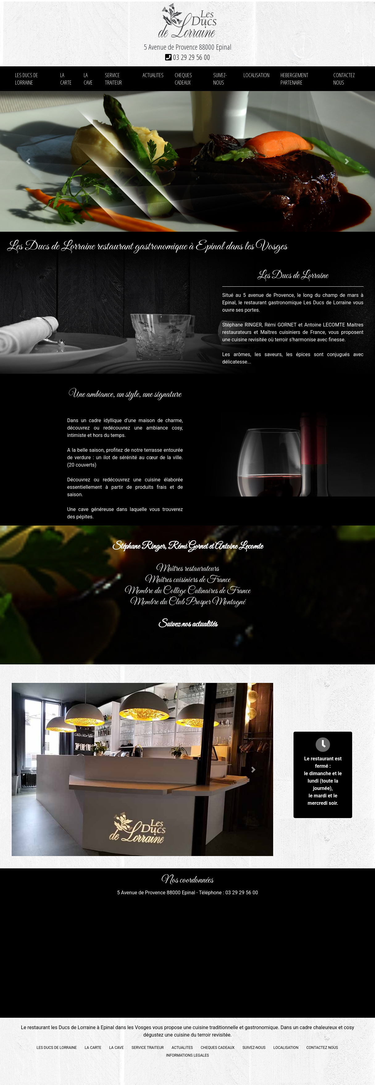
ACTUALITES (153, 75)
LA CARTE (66, 78)
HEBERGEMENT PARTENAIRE (294, 78)
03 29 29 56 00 (187, 57)
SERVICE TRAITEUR (113, 78)
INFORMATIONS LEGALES (187, 1055)
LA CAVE (88, 78)
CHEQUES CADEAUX (183, 78)
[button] (28, 161)
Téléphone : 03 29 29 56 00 (228, 893)
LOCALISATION (256, 75)
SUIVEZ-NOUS (220, 78)
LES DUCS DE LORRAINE (26, 78)
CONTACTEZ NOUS (344, 78)
